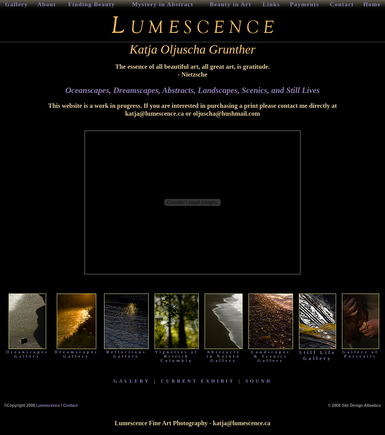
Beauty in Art (230, 4)
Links (271, 4)
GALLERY (131, 381)
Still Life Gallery (317, 353)
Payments (304, 4)
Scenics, (256, 90)
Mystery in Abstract (162, 4)
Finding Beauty (91, 4)
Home (372, 4)
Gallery (16, 4)
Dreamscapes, (137, 90)
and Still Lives (294, 90)
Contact (342, 4)
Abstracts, (179, 90)
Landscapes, (219, 90)
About (47, 4)
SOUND (258, 381)
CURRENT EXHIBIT (197, 381)
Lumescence (48, 405)
